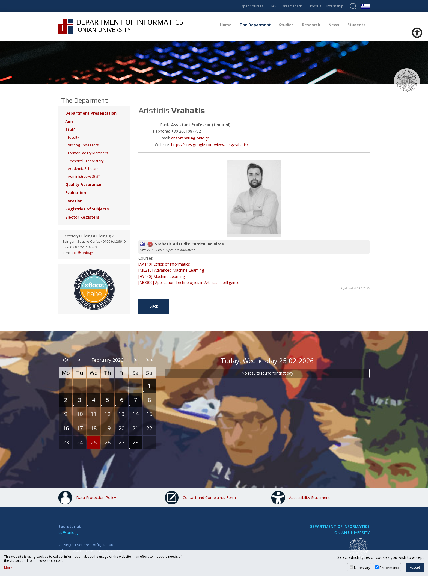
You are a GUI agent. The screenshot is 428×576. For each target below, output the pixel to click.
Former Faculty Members (88, 153)
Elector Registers (82, 217)
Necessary (362, 567)
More (8, 568)
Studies (286, 24)
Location (73, 200)
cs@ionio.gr (83, 252)
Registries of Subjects (87, 209)
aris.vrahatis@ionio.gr (190, 138)
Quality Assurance (83, 184)
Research (311, 24)
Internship (334, 6)
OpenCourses (252, 6)
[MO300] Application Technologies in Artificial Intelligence (188, 282)
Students (356, 24)
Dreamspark (292, 6)
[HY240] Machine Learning (161, 276)
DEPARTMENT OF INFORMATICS (340, 526)
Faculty (73, 137)
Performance (389, 567)
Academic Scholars (83, 168)
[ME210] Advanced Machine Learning (171, 270)
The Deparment (255, 24)
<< (66, 360)
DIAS (273, 6)
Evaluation (75, 192)
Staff (70, 129)
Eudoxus (314, 6)
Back (153, 306)
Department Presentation (91, 113)
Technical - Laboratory (85, 161)
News (333, 24)
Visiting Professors (83, 145)
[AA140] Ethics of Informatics (164, 264)
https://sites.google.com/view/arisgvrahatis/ (209, 144)
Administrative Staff (83, 176)
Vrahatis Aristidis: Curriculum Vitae (182, 244)
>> (149, 360)
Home (225, 24)
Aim (69, 121)
